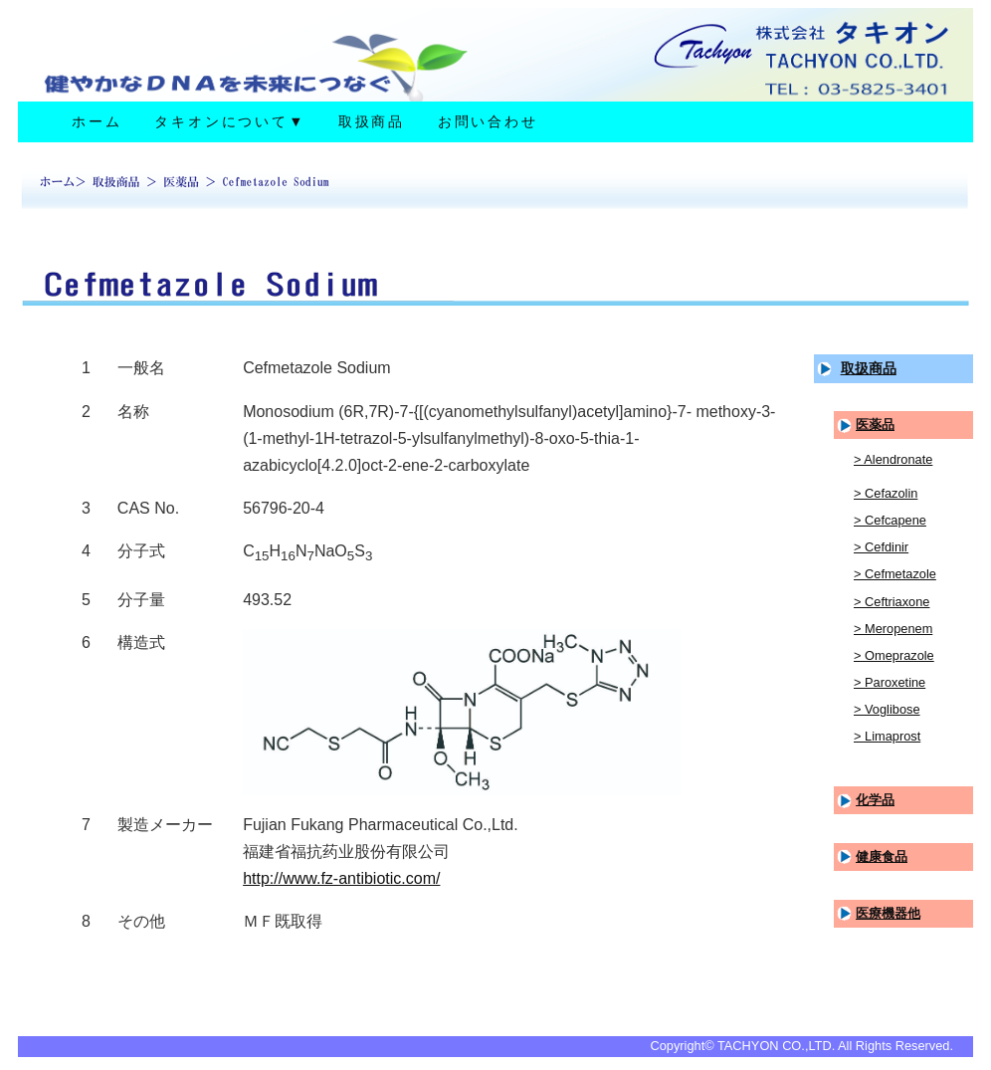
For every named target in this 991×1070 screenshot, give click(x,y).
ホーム (97, 121)
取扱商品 (372, 121)
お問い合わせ (488, 121)
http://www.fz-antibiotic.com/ (341, 878)
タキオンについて (229, 121)
